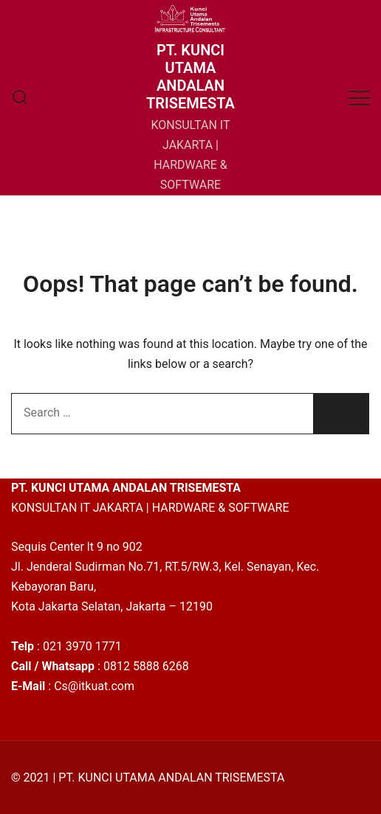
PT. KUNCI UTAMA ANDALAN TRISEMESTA (190, 76)
